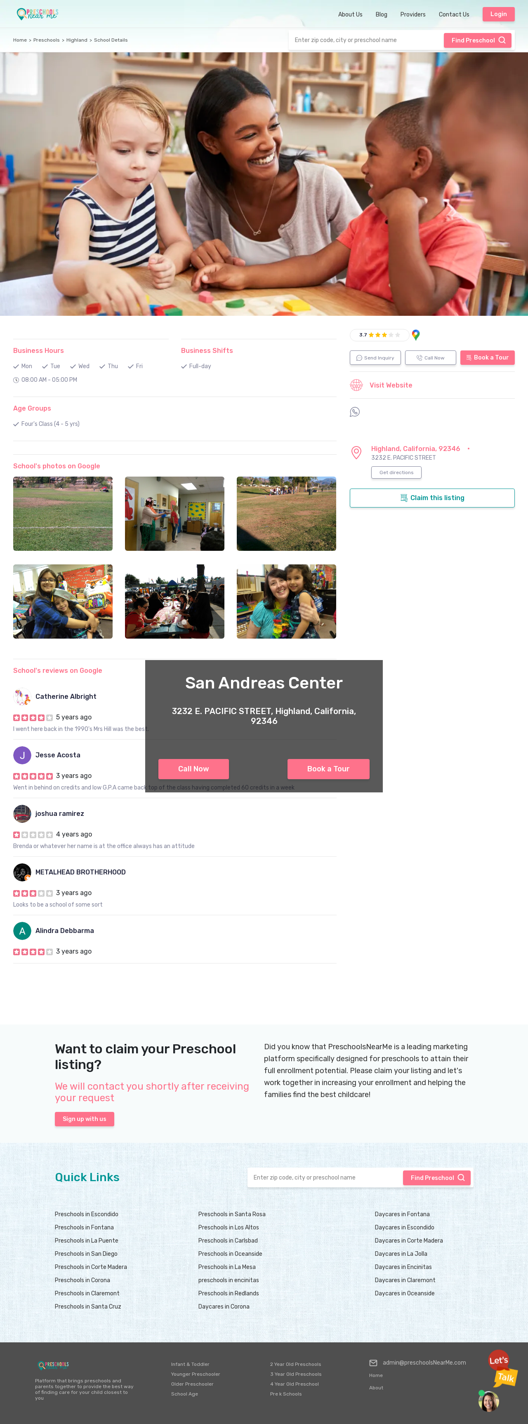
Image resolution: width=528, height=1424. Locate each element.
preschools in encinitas (228, 1280)
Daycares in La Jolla (401, 1253)
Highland (76, 40)
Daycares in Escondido (404, 1227)
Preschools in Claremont (87, 1293)
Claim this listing (432, 498)
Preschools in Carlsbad (228, 1240)
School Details (111, 40)
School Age (184, 1394)
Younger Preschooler (195, 1374)
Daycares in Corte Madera (409, 1240)
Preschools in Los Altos (228, 1227)
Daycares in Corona (224, 1306)
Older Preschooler (192, 1384)
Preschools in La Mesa (227, 1267)
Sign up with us (84, 1119)
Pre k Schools (286, 1394)
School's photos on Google (56, 466)
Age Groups (32, 408)
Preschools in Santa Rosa (232, 1214)
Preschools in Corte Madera (91, 1267)
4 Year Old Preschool (294, 1384)
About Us (350, 14)
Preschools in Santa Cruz (88, 1306)
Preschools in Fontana (84, 1227)
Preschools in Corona (82, 1280)
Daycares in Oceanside (405, 1293)
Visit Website (381, 385)
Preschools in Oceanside (230, 1253)
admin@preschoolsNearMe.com (417, 1363)
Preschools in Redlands (228, 1293)
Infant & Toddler (190, 1364)
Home (20, 40)
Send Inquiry (375, 358)
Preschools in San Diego (86, 1253)
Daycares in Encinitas (403, 1267)
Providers (413, 14)
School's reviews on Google (57, 670)
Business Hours (38, 351)
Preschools (46, 40)
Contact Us (454, 14)
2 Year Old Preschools (295, 1364)
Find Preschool (479, 40)
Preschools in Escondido (86, 1214)
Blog (381, 14)
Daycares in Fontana (402, 1214)
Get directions (397, 472)
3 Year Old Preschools (296, 1374)
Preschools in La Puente (86, 1240)
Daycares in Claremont (405, 1280)
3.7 (363, 335)
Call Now (193, 768)
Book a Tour (328, 768)
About (376, 1388)
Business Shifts (207, 351)
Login (498, 14)
